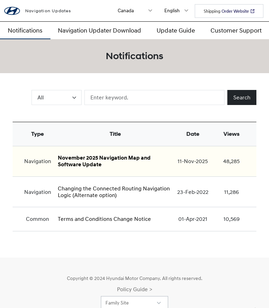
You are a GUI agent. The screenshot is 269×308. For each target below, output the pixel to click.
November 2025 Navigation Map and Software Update (104, 161)
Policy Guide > (134, 289)
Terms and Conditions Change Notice (104, 218)
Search (241, 97)
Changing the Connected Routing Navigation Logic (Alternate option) (114, 191)
